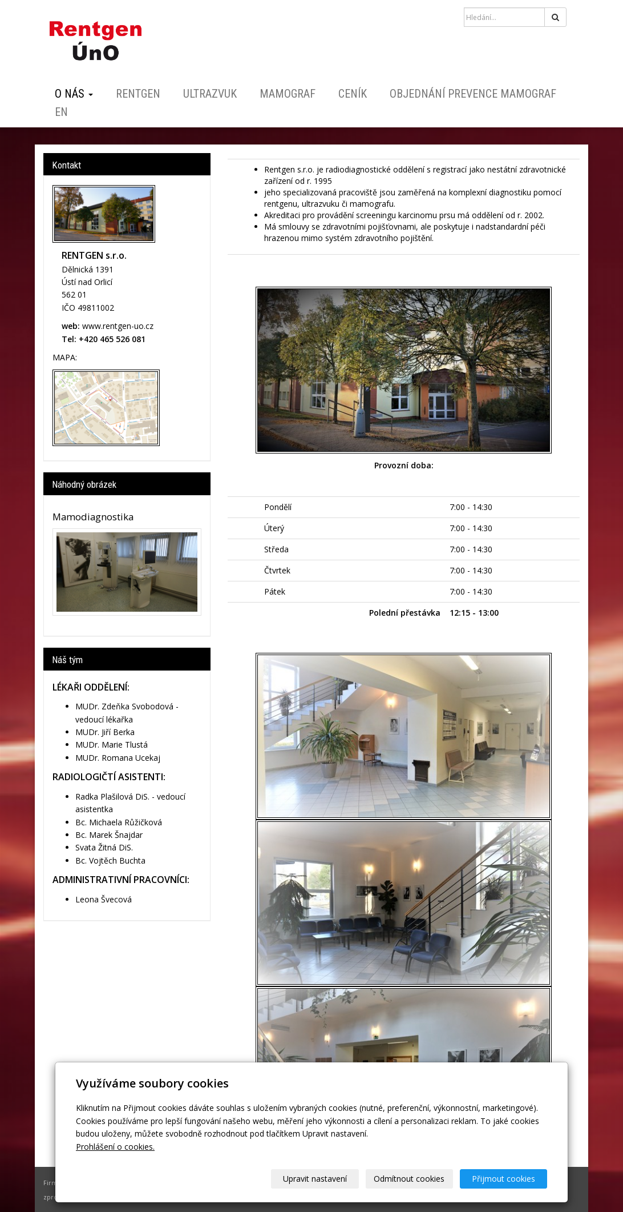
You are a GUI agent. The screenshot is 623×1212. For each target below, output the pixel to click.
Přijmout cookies (503, 1178)
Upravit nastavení (315, 1178)
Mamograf (287, 94)
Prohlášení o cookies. (115, 1146)
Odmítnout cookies (409, 1178)
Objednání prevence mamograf (473, 94)
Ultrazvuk (210, 94)
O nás (74, 94)
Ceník (352, 94)
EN (61, 112)
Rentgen (138, 94)
